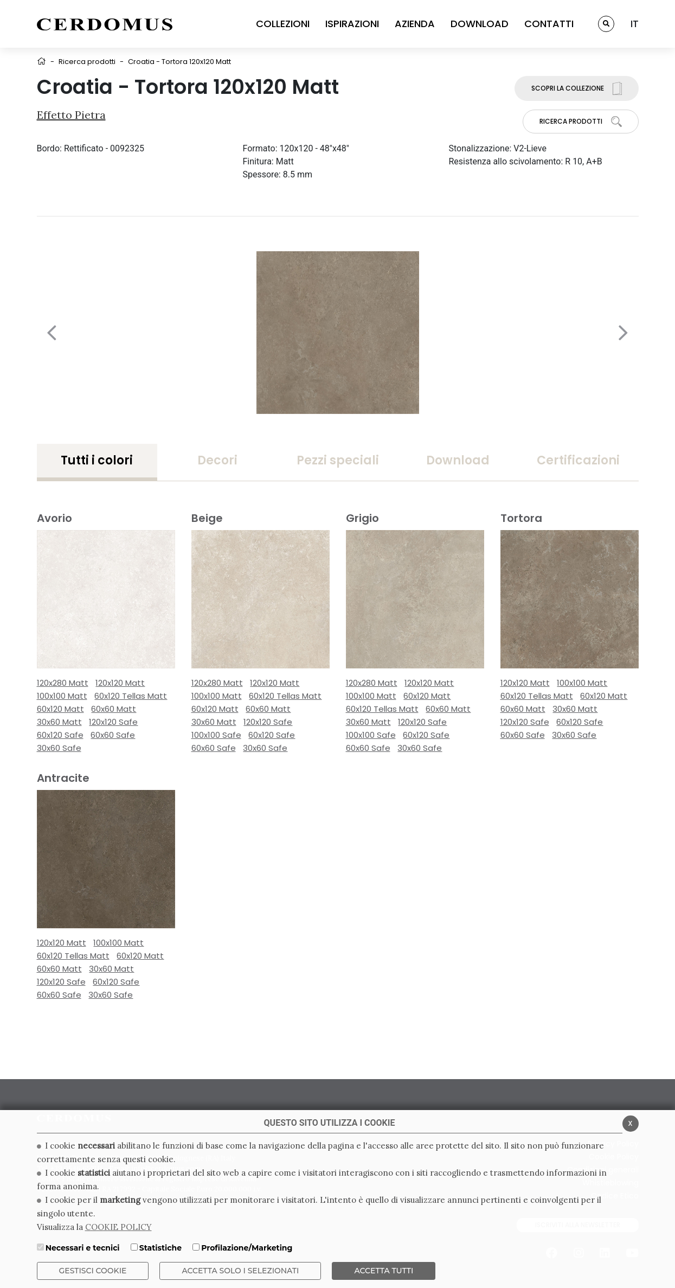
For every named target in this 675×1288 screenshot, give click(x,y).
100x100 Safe (216, 735)
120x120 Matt (120, 682)
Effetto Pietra (71, 115)
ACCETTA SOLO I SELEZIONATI (240, 1271)
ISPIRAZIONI (352, 23)
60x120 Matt (60, 709)
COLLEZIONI (283, 23)
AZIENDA (415, 23)
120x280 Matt (62, 682)
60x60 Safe (113, 735)
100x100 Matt (62, 696)
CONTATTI (549, 23)
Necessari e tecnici (83, 1248)
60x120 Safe (60, 735)
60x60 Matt (113, 709)
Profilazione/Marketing (246, 1248)
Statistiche (160, 1248)
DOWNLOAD (480, 23)
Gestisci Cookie (93, 1271)
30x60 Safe (59, 748)
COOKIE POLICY (118, 1227)
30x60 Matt (59, 722)
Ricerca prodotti (87, 61)
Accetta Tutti (383, 1271)
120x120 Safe (113, 722)
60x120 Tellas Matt (130, 696)
